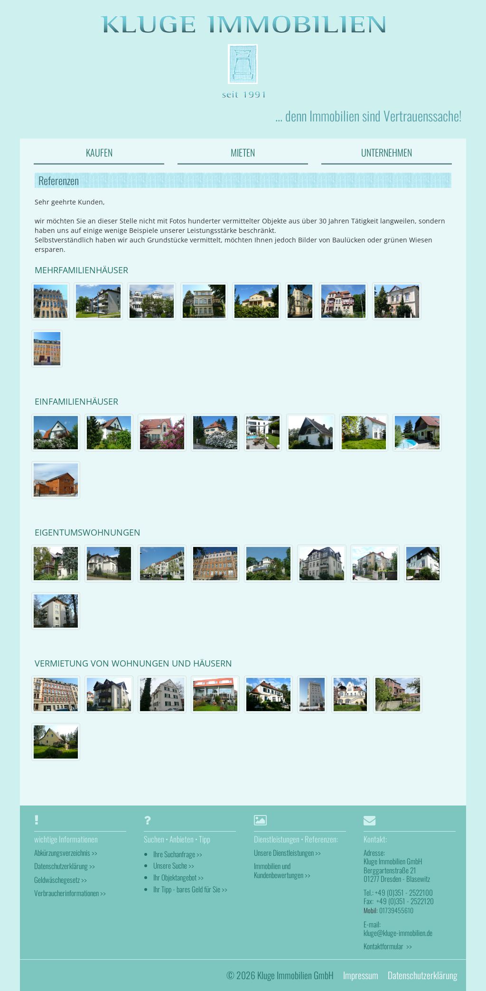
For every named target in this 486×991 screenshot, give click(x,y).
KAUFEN (99, 152)
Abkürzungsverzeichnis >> (65, 852)
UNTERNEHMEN (386, 152)
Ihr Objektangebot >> (178, 877)
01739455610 (396, 910)
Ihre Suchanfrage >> (177, 854)
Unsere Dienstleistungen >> (287, 852)
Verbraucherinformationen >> (70, 893)
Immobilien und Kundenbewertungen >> (282, 870)
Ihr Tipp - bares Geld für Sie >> (190, 889)
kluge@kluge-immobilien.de (398, 932)
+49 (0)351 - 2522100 (404, 892)
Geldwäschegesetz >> (60, 879)
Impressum (360, 975)
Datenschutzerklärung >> (64, 866)
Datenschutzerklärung (422, 975)
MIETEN (243, 152)
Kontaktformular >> (388, 946)
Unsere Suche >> (173, 865)
